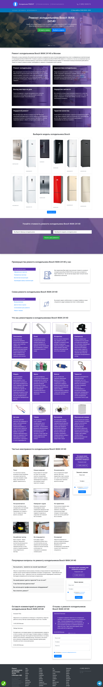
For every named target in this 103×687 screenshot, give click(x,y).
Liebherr (55, 678)
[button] (55, 623)
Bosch (27, 685)
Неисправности (32, 10)
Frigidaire (41, 675)
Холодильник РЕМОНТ (26, 4)
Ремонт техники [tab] (18, 310)
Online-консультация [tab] (19, 299)
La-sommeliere (56, 672)
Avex (26, 672)
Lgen (54, 670)
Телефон (82, 481)
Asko (26, 677)
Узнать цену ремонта (51, 238)
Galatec (41, 678)
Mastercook (56, 682)
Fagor (40, 668)
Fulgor (40, 677)
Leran (54, 673)
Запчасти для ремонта (57, 4)
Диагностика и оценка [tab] (20, 305)
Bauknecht (28, 682)
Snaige (68, 685)
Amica (27, 673)
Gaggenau (41, 682)
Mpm (54, 680)
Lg (53, 668)
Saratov (68, 670)
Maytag (54, 684)
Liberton (55, 675)
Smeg (67, 684)
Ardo (26, 675)
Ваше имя (82, 475)
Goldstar (41, 685)
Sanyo (67, 672)
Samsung (68, 668)
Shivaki (68, 677)
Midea (54, 685)
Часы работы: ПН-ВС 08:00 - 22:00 (81, 10)
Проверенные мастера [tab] (20, 275)
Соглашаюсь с (82, 488)
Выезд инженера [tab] (18, 302)
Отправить (82, 491)
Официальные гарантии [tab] (20, 272)
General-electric (43, 684)
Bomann (27, 684)
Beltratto (27, 680)
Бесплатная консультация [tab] (21, 277)
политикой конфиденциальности (69, 652)
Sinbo (67, 682)
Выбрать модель (58, 30)
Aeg (26, 668)
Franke (40, 672)
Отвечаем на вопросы (42, 4)
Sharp (67, 675)
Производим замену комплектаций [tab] (23, 280)
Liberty (54, 677)
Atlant (26, 670)
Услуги (15, 10)
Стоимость (22, 10)
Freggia (41, 673)
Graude (41, 680)
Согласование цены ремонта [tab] (22, 307)
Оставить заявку (44, 30)
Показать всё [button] (51, 212)
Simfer (68, 680)
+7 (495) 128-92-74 (84, 4)
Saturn (68, 673)
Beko (26, 678)
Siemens (68, 678)
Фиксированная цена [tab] (19, 269)
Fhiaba (40, 670)
